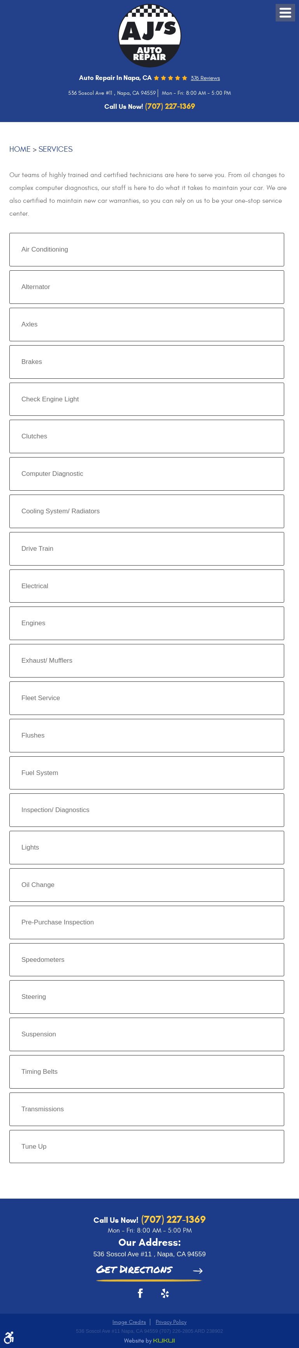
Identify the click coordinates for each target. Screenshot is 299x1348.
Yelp (161, 1296)
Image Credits (129, 1322)
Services (55, 149)
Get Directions (134, 1270)
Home (20, 149)
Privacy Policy (171, 1322)
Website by (149, 1341)
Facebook (138, 1296)
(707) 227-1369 (172, 1219)
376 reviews (205, 78)
